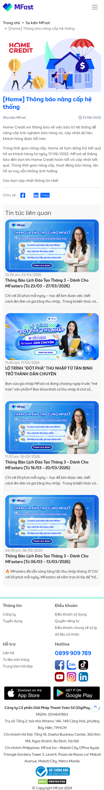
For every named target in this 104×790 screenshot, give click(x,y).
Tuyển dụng (12, 621)
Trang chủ (11, 23)
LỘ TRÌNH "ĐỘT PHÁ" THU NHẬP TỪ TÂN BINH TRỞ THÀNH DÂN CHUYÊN (49, 371)
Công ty (9, 614)
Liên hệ (8, 653)
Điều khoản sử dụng (71, 614)
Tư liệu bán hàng (16, 660)
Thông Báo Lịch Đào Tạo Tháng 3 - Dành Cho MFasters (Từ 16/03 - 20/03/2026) (47, 465)
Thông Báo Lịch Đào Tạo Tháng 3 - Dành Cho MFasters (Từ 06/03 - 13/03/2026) (47, 559)
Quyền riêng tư (67, 621)
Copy (45, 195)
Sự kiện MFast (38, 23)
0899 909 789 (73, 653)
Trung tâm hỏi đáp (18, 666)
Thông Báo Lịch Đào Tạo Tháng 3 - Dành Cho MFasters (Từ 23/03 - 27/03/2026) (47, 283)
